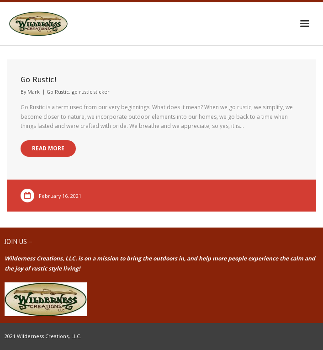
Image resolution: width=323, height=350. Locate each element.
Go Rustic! (38, 79)
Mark (33, 91)
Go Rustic (58, 91)
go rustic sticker (91, 91)
